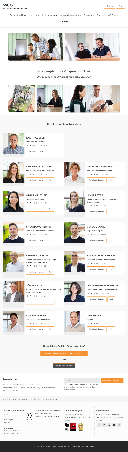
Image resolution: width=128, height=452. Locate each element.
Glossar (47, 446)
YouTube (114, 425)
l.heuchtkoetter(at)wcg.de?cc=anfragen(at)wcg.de (27, 174)
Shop (120, 6)
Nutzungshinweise (74, 446)
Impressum (85, 446)
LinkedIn (109, 425)
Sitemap (54, 446)
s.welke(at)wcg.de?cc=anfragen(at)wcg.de (27, 323)
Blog (42, 446)
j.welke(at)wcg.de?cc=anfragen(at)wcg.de (88, 323)
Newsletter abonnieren (110, 380)
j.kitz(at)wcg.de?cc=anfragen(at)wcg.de (27, 296)
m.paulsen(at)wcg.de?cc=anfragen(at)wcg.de (88, 174)
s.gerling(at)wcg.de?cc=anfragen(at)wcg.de (27, 266)
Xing (104, 425)
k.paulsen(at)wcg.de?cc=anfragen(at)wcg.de (27, 145)
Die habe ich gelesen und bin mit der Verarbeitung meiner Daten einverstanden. (81, 387)
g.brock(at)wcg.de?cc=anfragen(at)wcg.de (88, 234)
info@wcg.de (8, 428)
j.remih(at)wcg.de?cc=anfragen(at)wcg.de (88, 293)
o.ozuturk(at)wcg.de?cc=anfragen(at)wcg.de (27, 203)
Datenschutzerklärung (77, 384)
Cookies (36, 446)
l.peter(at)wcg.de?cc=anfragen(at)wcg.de (88, 205)
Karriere (110, 6)
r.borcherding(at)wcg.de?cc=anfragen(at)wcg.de (88, 263)
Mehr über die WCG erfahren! (64, 365)
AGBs (92, 446)
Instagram (119, 425)
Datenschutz (62, 446)
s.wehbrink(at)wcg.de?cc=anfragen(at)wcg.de (27, 234)
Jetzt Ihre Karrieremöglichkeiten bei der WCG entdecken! (64, 354)
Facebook (99, 425)
